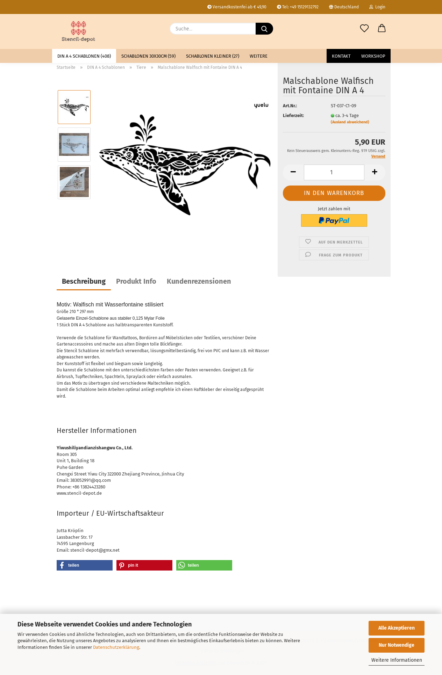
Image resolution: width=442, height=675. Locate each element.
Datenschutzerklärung (116, 647)
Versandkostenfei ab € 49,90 (236, 7)
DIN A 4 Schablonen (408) (84, 56)
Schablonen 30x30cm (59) (148, 56)
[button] (382, 28)
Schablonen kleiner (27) (212, 56)
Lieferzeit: (293, 115)
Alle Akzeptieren (396, 628)
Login (377, 7)
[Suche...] (264, 29)
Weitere (259, 56)
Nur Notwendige (396, 645)
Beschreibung (84, 281)
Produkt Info (136, 281)
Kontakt (341, 56)
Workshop (373, 56)
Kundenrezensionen (199, 281)
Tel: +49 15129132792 (298, 7)
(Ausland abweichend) (350, 122)
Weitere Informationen (396, 660)
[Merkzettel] (364, 28)
